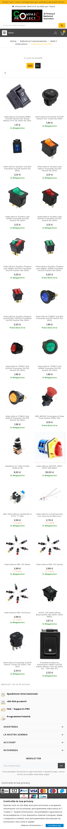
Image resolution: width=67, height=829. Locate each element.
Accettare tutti (54, 825)
